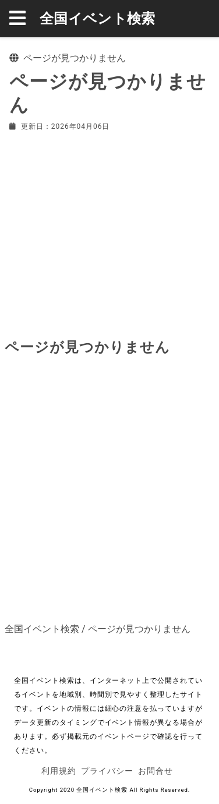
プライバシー (107, 770)
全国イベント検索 (98, 18)
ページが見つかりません (139, 628)
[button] (24, 18)
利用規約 (58, 770)
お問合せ (155, 770)
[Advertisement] (109, 232)
